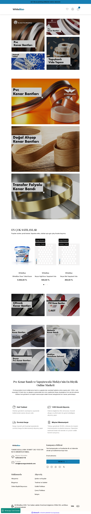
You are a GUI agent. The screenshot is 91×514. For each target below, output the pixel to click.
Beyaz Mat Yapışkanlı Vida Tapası (68, 276)
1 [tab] (43, 284)
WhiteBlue (22, 273)
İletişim (37, 494)
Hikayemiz (14, 478)
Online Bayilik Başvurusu (19, 486)
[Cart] (78, 9)
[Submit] (63, 462)
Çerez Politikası (40, 490)
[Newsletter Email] (63, 455)
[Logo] (18, 9)
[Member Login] (72, 9)
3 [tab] (47, 284)
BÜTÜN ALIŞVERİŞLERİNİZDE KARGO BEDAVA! (45, 2)
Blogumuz (14, 482)
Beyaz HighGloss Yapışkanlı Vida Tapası (45, 276)
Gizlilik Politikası (40, 486)
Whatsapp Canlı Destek (11, 511)
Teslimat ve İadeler (41, 482)
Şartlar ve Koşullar (40, 478)
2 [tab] (45, 284)
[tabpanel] (22, 260)
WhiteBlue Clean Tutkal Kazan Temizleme (22, 276)
